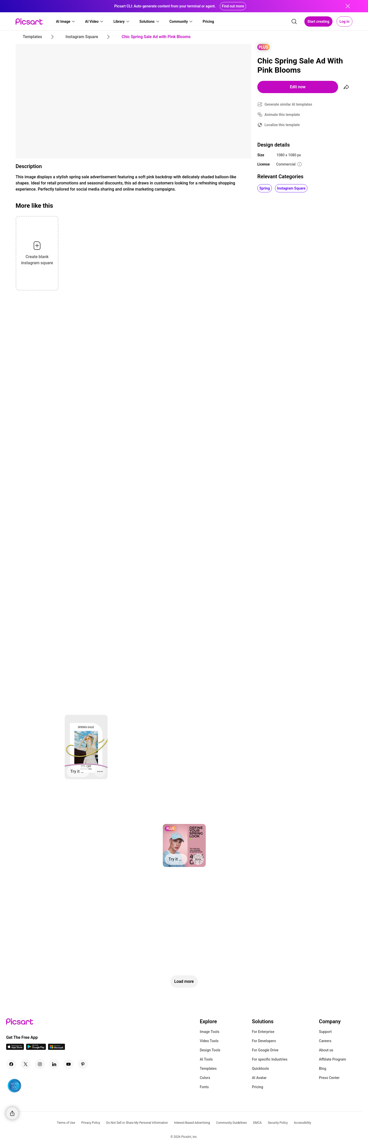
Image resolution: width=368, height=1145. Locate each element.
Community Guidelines (231, 1123)
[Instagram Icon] (40, 1064)
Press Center (329, 1078)
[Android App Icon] (36, 1048)
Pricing (257, 1087)
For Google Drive (265, 1050)
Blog (322, 1068)
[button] (65, 21)
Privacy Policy (90, 1123)
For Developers (264, 1041)
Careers (325, 1041)
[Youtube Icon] (68, 1064)
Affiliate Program (332, 1059)
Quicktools (260, 1068)
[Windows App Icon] (56, 1048)
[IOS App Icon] (15, 1048)
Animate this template (282, 115)
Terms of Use (66, 1123)
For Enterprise (263, 1032)
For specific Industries (270, 1059)
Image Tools (210, 1032)
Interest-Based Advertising (192, 1123)
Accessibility (302, 1123)
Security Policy (278, 1123)
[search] (294, 21)
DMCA (257, 1123)
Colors (205, 1078)
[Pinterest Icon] (83, 1064)
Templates (208, 1068)
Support (325, 1032)
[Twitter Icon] (25, 1064)
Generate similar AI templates (288, 104)
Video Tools (209, 1041)
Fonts (204, 1087)
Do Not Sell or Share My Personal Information (137, 1123)
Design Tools (210, 1050)
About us (326, 1050)
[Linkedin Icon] (54, 1064)
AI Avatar (259, 1078)
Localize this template (282, 125)
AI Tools (206, 1059)
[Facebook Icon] (11, 1064)
